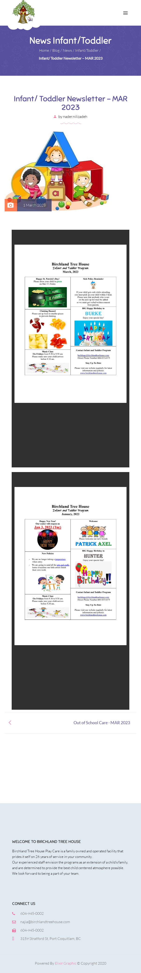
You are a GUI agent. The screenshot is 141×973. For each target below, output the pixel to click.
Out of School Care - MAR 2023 (102, 722)
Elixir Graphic (65, 963)
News (67, 50)
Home (44, 50)
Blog (56, 50)
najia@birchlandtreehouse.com (45, 921)
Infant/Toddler (87, 50)
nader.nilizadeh (75, 116)
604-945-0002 (32, 913)
